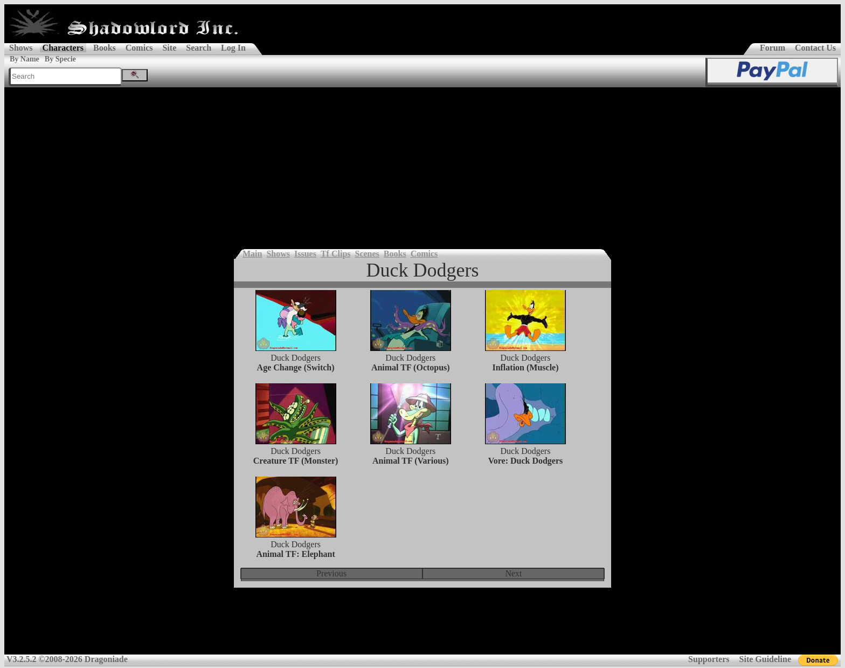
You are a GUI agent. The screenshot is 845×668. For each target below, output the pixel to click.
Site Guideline (765, 659)
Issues (305, 253)
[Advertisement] (422, 168)
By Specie (60, 59)
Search (198, 47)
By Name (24, 59)
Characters (63, 47)
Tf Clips (336, 253)
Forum (772, 47)
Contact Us (815, 47)
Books (104, 47)
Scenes (367, 253)
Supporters (708, 659)
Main (252, 253)
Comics (139, 47)
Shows (21, 47)
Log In (233, 47)
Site (169, 47)
